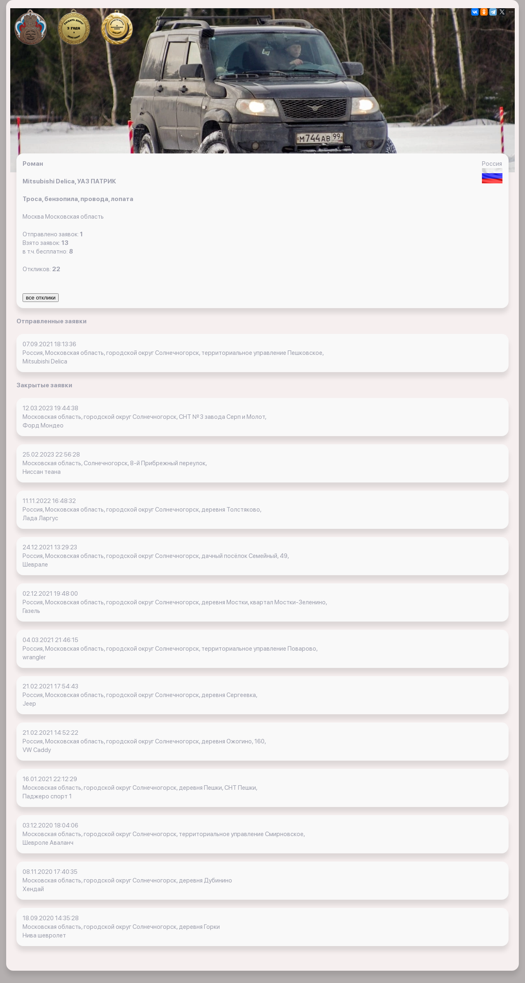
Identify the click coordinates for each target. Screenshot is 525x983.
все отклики (40, 298)
